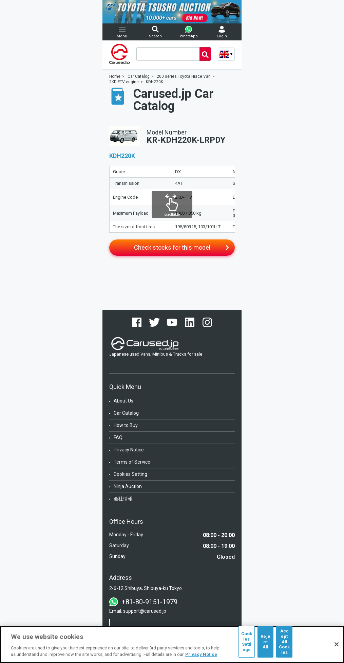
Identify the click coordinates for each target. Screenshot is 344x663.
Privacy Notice (129, 449)
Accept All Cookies (284, 641)
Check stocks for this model (172, 247)
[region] (172, 644)
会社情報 (123, 498)
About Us (123, 401)
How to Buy (126, 425)
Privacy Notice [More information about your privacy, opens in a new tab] (201, 654)
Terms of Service (132, 462)
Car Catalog (126, 413)
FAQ (118, 437)
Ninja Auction (128, 486)
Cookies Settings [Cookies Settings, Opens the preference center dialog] (246, 641)
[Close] (336, 644)
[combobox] (167, 54)
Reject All (265, 641)
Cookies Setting (130, 474)
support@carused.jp (144, 611)
